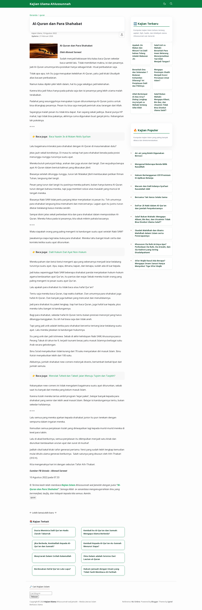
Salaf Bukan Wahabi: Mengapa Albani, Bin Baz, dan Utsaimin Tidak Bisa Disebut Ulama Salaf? (162, 102)
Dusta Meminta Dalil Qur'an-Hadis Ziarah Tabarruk (51, 532)
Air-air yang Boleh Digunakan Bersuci (149, 154)
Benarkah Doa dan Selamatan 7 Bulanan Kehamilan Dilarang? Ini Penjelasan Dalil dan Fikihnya (140, 77)
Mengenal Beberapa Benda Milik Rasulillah (151, 165)
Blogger (154, 602)
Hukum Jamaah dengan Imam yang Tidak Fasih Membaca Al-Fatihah (101, 570)
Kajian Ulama (50, 602)
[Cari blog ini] (41, 593)
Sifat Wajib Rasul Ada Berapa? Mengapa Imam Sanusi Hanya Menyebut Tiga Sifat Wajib (150, 263)
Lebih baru (49, 512)
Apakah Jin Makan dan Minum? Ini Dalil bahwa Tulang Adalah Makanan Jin (140, 52)
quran (33, 497)
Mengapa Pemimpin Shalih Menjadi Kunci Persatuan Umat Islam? (162, 75)
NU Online (136, 602)
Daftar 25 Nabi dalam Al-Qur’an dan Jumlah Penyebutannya (150, 207)
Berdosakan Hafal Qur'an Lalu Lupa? (52, 569)
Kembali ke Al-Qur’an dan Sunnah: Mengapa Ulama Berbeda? (100, 532)
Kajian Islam (68, 485)
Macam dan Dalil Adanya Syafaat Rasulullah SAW (151, 187)
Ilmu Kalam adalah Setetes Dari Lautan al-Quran (99, 557)
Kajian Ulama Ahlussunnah (50, 4)
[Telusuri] (171, 4)
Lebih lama (36, 512)
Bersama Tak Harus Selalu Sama (151, 197)
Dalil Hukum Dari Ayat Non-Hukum (67, 252)
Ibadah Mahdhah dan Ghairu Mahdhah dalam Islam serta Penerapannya (149, 233)
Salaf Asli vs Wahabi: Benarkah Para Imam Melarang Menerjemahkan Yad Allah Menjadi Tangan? (162, 53)
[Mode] (164, 4)
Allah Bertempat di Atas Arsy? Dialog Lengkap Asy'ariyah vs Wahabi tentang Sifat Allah (139, 101)
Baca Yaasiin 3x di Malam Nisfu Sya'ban (70, 136)
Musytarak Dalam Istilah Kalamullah (52, 556)
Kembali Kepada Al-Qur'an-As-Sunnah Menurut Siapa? (102, 545)
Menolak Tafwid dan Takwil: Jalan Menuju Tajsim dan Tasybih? (82, 375)
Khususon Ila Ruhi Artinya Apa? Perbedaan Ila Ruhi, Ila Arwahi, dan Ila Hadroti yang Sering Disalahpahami (152, 248)
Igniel (170, 602)
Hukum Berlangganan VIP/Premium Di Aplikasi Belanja (153, 176)
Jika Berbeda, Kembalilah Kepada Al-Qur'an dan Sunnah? (52, 545)
